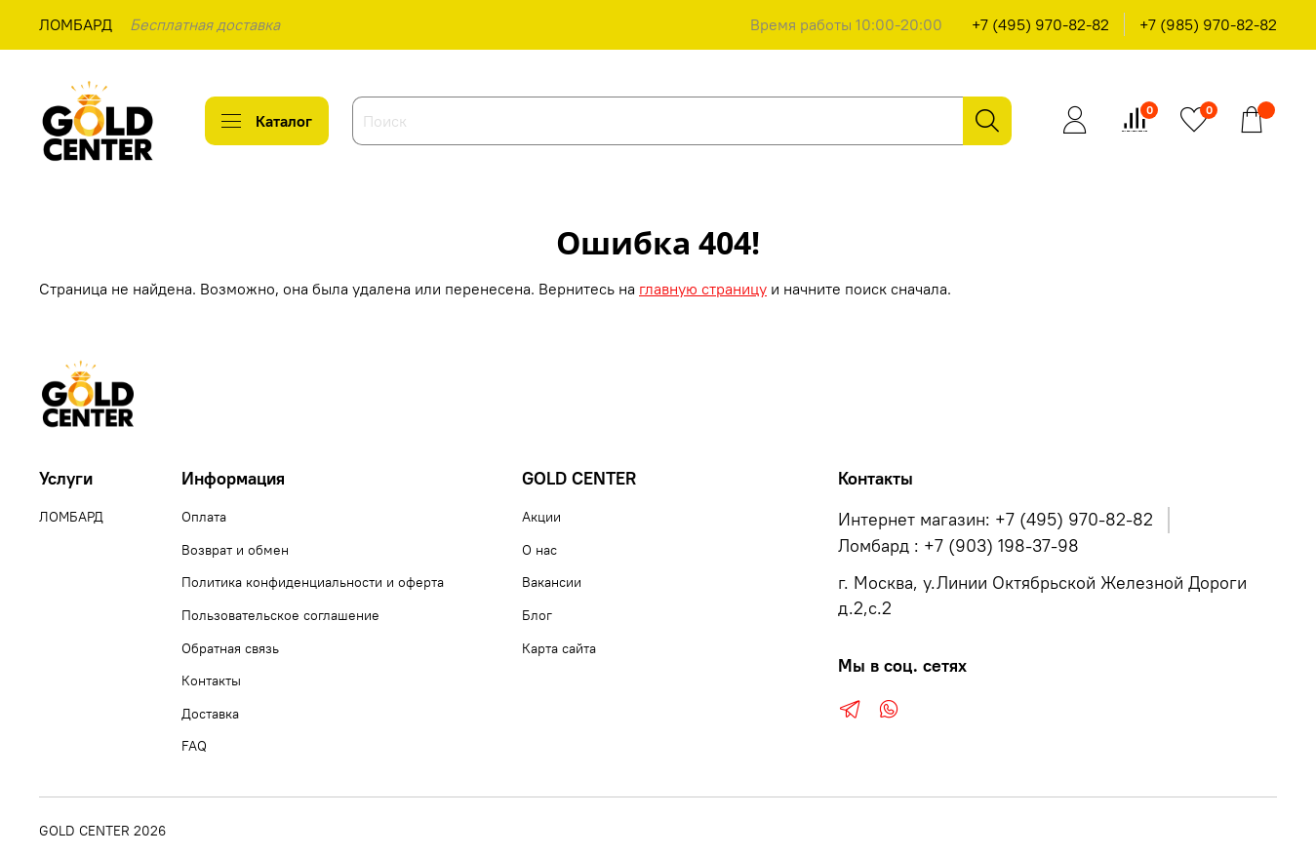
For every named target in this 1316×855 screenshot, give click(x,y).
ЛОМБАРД (75, 24)
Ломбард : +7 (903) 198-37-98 (958, 546)
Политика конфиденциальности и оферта (312, 582)
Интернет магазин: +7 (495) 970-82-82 (995, 519)
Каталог (266, 121)
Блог (537, 615)
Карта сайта (559, 648)
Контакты (211, 680)
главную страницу (703, 288)
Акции (541, 516)
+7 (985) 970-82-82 (1208, 24)
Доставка (210, 713)
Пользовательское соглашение (280, 615)
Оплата (203, 516)
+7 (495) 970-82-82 (1040, 24)
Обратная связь (230, 648)
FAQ (194, 746)
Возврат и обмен (235, 550)
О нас (539, 550)
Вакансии (551, 582)
